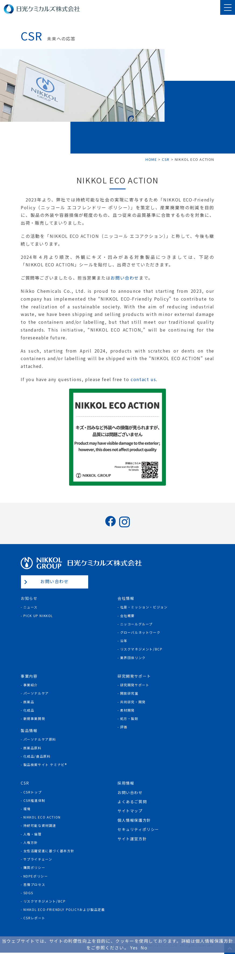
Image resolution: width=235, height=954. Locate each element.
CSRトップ (32, 792)
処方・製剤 (129, 718)
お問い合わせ (125, 277)
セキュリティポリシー (138, 829)
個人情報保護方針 (134, 820)
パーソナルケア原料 (39, 739)
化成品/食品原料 (37, 756)
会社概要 (127, 615)
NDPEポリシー (35, 876)
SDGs (28, 892)
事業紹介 (30, 685)
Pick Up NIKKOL (38, 615)
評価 (123, 727)
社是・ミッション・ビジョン (144, 607)
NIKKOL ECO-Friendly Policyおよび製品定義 (64, 909)
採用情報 (126, 783)
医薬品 (28, 701)
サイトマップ (130, 810)
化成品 (28, 710)
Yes (134, 947)
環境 (27, 808)
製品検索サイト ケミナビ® (45, 764)
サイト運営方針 (132, 838)
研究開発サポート (134, 685)
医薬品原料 (32, 748)
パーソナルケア (36, 693)
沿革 (123, 640)
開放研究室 (129, 693)
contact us (143, 379)
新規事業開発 (34, 718)
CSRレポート (34, 917)
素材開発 (127, 710)
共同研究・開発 (133, 701)
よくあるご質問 (132, 801)
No (144, 947)
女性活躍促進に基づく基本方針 (48, 850)
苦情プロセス (34, 884)
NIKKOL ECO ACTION (42, 817)
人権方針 (30, 842)
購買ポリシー (34, 867)
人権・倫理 (32, 834)
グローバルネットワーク (140, 632)
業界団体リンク (133, 657)
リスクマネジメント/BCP (141, 649)
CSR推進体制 (34, 800)
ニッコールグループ (136, 624)
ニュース (30, 607)
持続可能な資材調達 (39, 825)
